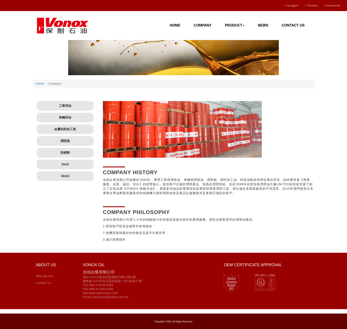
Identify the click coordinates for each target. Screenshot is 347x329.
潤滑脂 (65, 141)
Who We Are (44, 276)
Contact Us (43, 283)
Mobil (65, 176)
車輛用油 (65, 117)
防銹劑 (65, 152)
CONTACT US (293, 25)
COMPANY (203, 25)
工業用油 (65, 105)
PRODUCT (235, 25)
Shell (65, 164)
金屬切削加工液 (65, 129)
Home (40, 83)
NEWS (263, 25)
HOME (175, 25)
